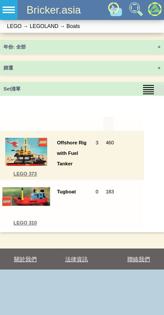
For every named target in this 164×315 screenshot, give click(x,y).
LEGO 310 (25, 222)
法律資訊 (76, 259)
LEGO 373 (25, 173)
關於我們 (25, 259)
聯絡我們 (138, 259)
